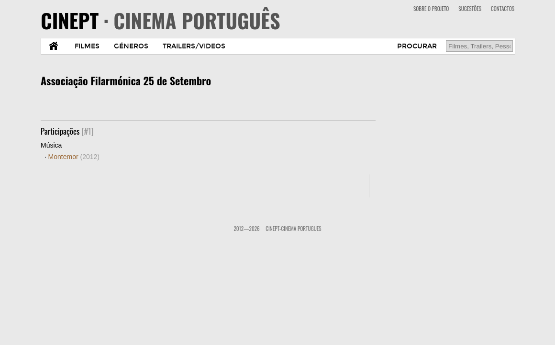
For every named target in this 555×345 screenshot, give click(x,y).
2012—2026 (246, 228)
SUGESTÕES (469, 8)
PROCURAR (417, 46)
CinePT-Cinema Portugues (293, 228)
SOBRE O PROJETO (431, 8)
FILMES (87, 46)
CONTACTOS (502, 8)
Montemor (74, 157)
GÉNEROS (131, 46)
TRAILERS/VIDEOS (194, 46)
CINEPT (160, 20)
